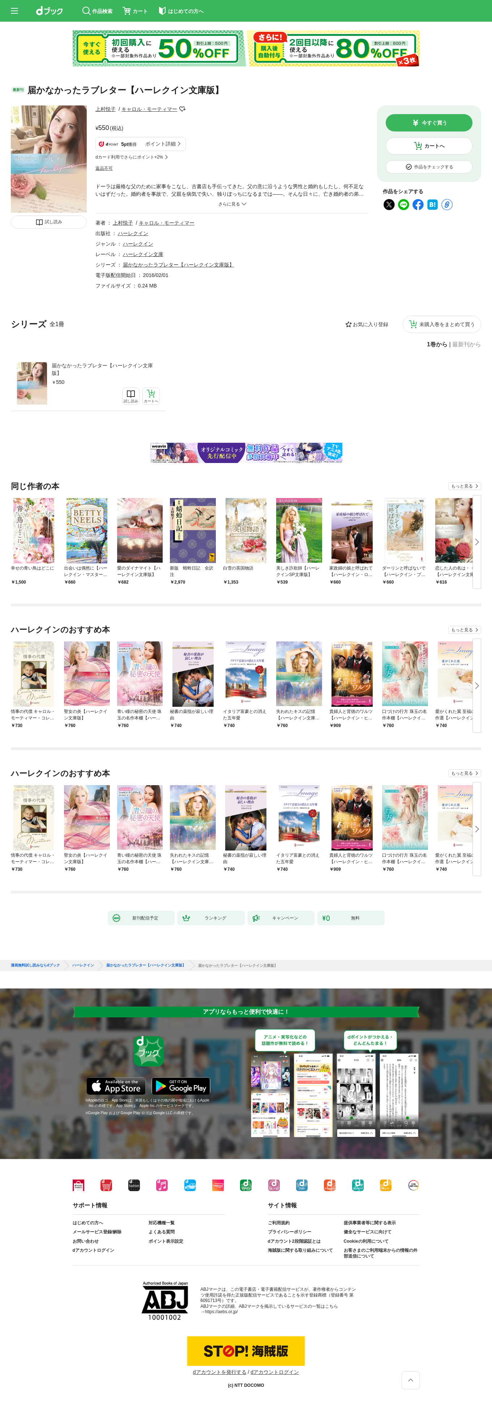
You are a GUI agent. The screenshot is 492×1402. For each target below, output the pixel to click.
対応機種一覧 (162, 1222)
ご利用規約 (279, 1222)
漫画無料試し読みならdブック (35, 965)
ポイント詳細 (160, 144)
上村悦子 (105, 109)
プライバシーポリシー (289, 1231)
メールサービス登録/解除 (97, 1231)
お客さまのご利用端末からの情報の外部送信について (381, 1253)
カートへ (434, 146)
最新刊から (466, 344)
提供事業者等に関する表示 (370, 1222)
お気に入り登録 (370, 324)
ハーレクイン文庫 (143, 254)
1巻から (437, 344)
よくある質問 (162, 1231)
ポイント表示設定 (166, 1241)
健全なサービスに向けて (368, 1231)
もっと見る (462, 486)
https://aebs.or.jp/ (221, 1311)
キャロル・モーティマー (149, 109)
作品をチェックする (433, 166)
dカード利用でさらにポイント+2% (129, 157)
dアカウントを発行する (220, 1372)
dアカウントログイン (93, 1250)
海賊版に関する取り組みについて (300, 1250)
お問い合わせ (86, 1241)
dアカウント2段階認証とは (294, 1241)
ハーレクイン (133, 233)
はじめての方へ (88, 1222)
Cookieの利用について (366, 1241)
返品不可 (104, 168)
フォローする (182, 109)
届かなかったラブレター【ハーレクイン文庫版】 (102, 369)
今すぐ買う (434, 123)
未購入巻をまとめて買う (447, 324)
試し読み (53, 221)
